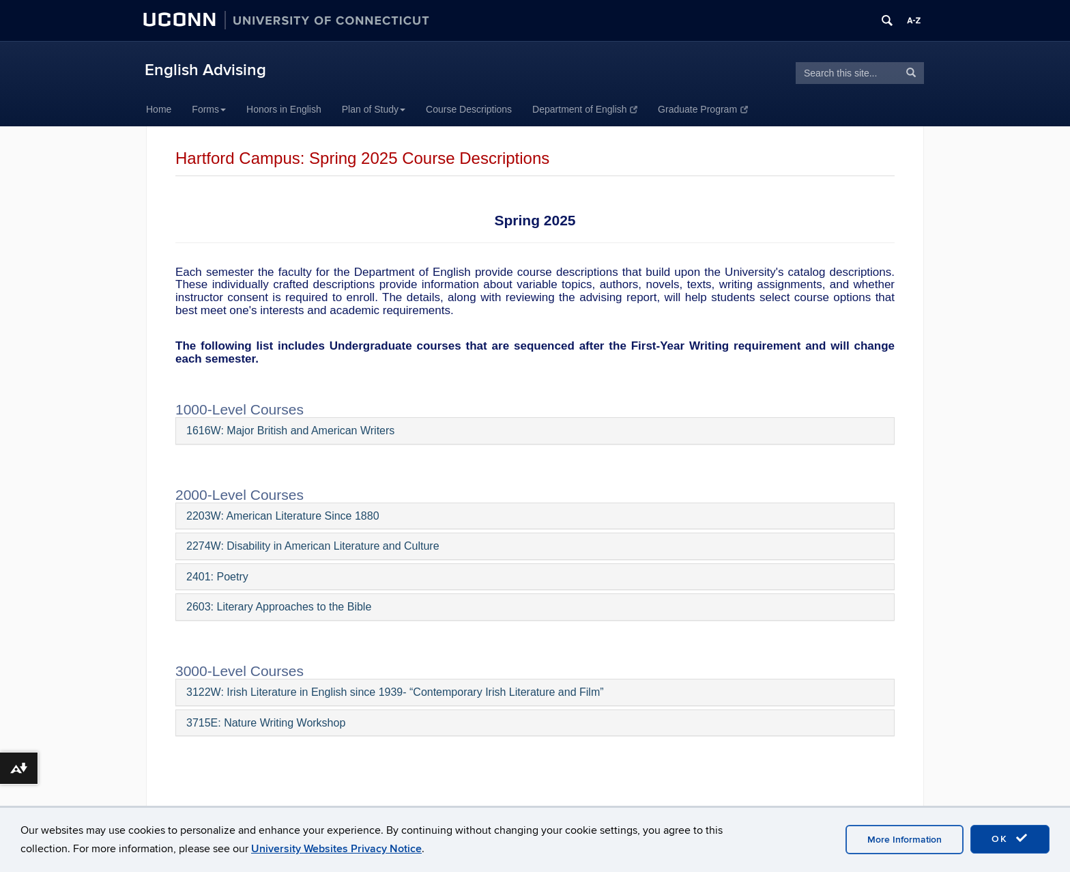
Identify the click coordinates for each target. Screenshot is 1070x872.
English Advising (205, 70)
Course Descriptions (469, 109)
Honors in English (283, 109)
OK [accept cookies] (1010, 838)
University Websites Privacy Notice (336, 849)
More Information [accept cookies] (904, 839)
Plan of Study (373, 109)
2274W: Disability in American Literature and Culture (312, 546)
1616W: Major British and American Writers (290, 430)
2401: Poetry (217, 576)
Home (158, 109)
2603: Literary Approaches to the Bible (278, 607)
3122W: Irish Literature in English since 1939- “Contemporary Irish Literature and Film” (395, 692)
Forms (209, 109)
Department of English (584, 109)
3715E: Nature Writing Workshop (265, 723)
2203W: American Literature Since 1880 (282, 516)
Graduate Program (702, 109)
